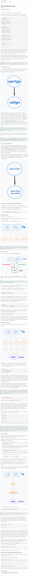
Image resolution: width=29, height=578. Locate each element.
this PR (6, 430)
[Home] (6, 0)
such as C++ (11, 461)
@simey (17, 543)
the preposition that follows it (14, 139)
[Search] (10, 2)
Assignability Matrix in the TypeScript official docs (10, 572)
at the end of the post (9, 282)
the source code (9, 247)
